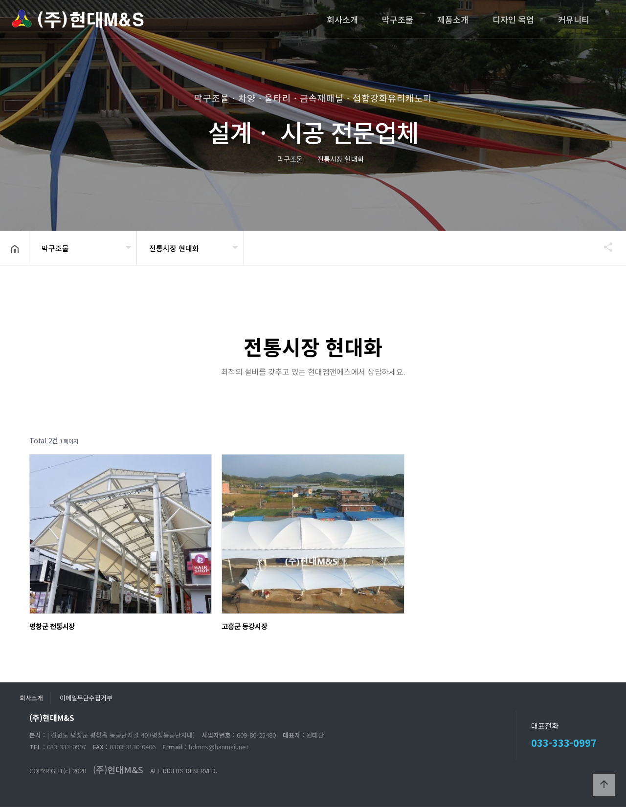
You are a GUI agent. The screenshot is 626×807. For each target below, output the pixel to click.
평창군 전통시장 (52, 626)
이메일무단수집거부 (86, 697)
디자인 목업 (513, 19)
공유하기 (603, 247)
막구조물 (397, 19)
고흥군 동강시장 (244, 626)
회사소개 (342, 19)
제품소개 (453, 19)
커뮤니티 (573, 19)
